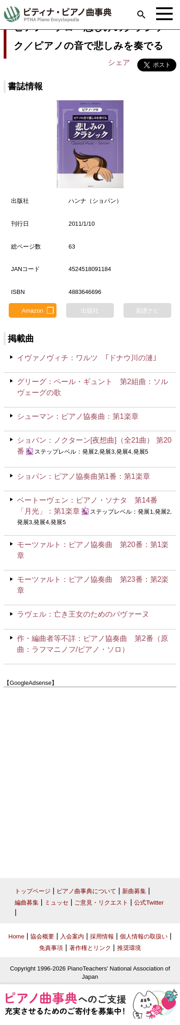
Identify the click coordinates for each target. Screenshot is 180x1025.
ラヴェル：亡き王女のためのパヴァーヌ (83, 614)
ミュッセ (56, 902)
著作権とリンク (90, 947)
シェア (119, 62)
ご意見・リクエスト (101, 902)
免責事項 (51, 947)
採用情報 (102, 936)
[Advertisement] (90, 779)
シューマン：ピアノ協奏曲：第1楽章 (78, 416)
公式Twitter (148, 902)
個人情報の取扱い (144, 936)
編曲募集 (27, 902)
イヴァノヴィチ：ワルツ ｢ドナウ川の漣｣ (87, 358)
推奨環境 (129, 947)
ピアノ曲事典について (86, 891)
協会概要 (42, 936)
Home (16, 936)
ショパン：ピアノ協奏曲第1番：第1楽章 (83, 476)
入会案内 (72, 936)
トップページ (33, 891)
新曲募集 (134, 891)
